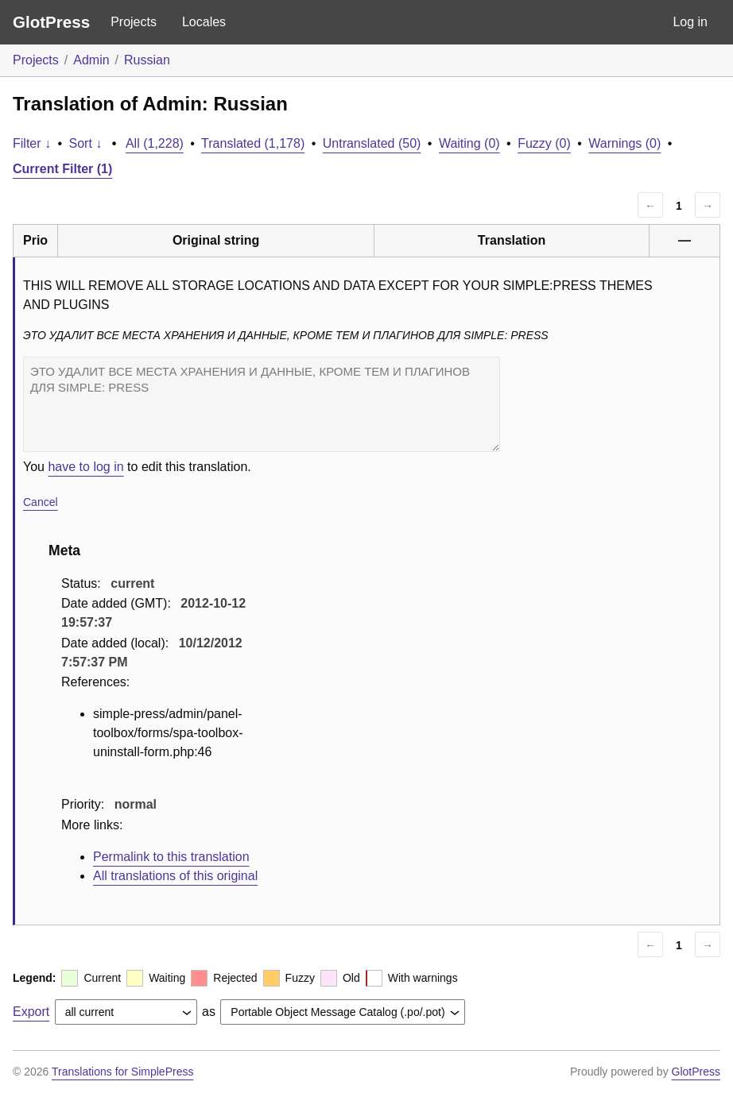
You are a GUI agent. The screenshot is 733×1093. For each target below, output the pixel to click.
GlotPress (51, 22)
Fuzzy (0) (544, 143)
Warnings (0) (624, 143)
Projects (134, 22)
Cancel (40, 502)
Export (31, 1011)
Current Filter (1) (62, 169)
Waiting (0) (469, 143)
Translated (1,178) (252, 143)
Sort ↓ (86, 143)
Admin (91, 60)
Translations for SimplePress (122, 1071)
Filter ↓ (32, 143)
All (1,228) (155, 143)
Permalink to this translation (171, 856)
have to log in (85, 466)
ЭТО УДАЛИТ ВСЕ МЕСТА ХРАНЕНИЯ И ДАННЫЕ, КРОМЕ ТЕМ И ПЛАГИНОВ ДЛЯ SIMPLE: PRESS (261, 404)
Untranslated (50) (372, 143)
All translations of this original (175, 876)
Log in (690, 22)
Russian (147, 60)
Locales (204, 22)
